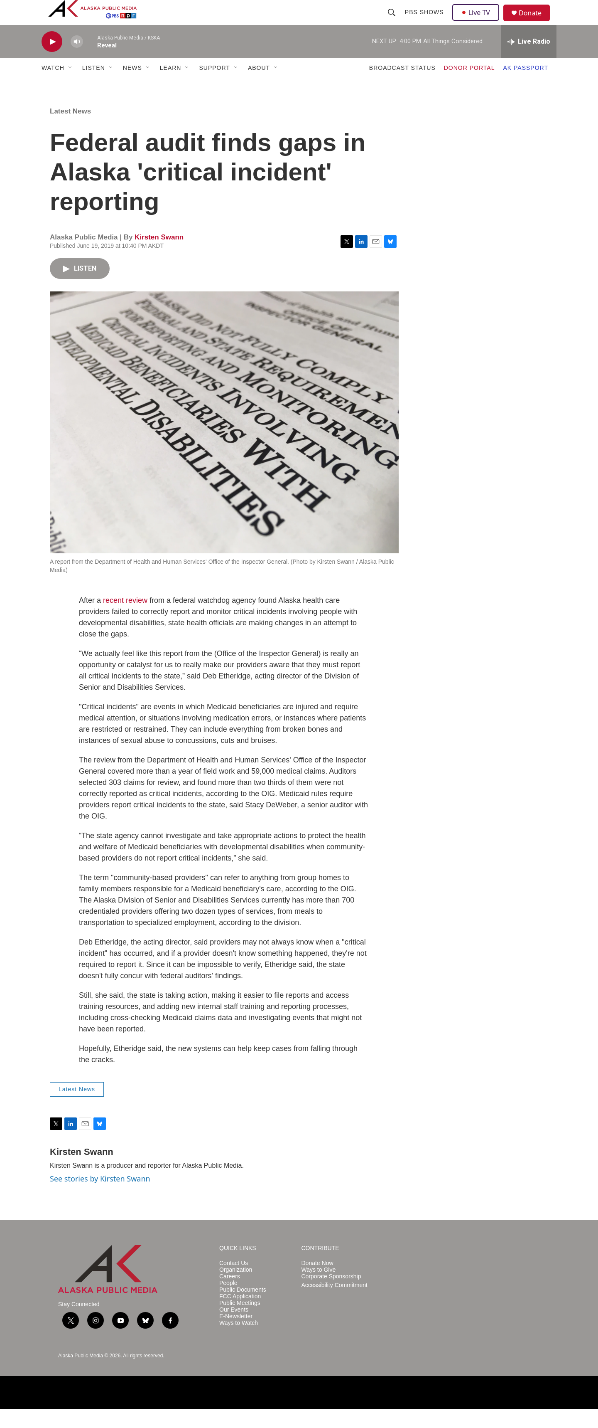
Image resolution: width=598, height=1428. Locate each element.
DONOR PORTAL (469, 86)
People (228, 1302)
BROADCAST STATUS (402, 86)
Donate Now (317, 1282)
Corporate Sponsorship (331, 1295)
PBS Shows (425, 21)
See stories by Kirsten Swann (100, 1197)
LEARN (170, 86)
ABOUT (259, 86)
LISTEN (93, 86)
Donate (535, 22)
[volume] (77, 60)
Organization (235, 1288)
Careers (229, 1295)
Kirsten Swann (159, 256)
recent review (125, 619)
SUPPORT (214, 86)
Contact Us (233, 1282)
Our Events (233, 1328)
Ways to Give (318, 1288)
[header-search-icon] (392, 21)
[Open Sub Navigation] (70, 86)
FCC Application (240, 1315)
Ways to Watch (238, 1342)
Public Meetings (239, 1322)
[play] (52, 60)
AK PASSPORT (525, 86)
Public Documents (242, 1308)
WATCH (53, 86)
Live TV (478, 22)
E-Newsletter (235, 1335)
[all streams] (528, 60)
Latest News (70, 130)
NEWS (132, 86)
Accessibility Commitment (334, 1304)
